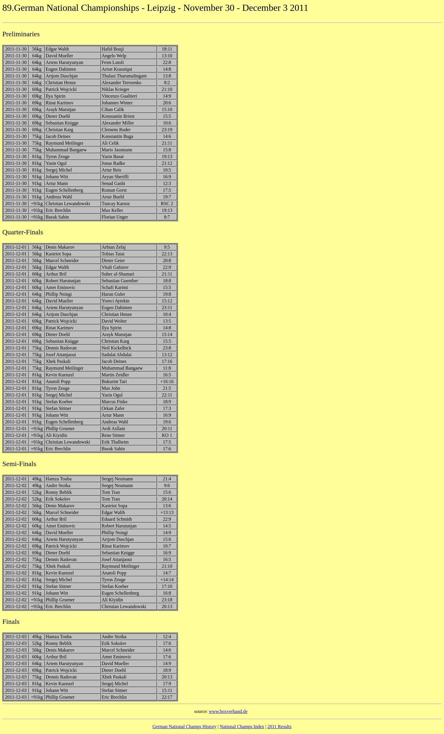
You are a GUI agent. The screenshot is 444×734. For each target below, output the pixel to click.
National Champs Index (242, 726)
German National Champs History (184, 726)
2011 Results (279, 726)
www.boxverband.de (228, 711)
